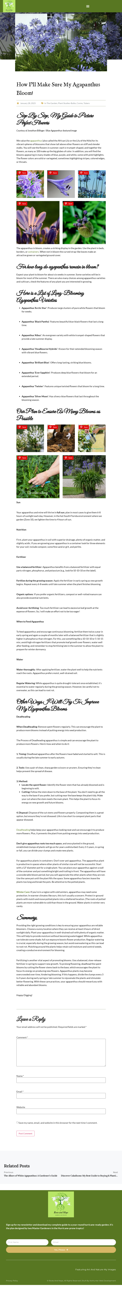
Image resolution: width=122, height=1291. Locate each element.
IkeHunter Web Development (103, 1281)
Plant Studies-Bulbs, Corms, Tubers (74, 103)
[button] (87, 6)
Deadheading (23, 829)
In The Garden (50, 103)
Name (20, 1076)
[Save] (22, 173)
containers (33, 251)
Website (20, 1107)
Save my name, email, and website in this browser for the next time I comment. (58, 1123)
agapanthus (36, 140)
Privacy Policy (12, 1281)
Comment (22, 1037)
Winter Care (22, 891)
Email (20, 1091)
